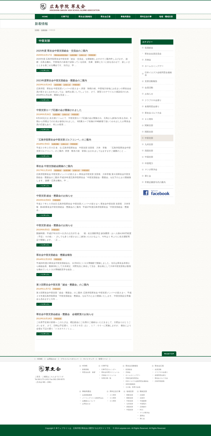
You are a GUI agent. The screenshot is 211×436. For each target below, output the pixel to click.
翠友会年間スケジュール (110, 372)
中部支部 (92, 55)
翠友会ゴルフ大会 (153, 113)
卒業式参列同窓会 (132, 378)
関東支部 (149, 125)
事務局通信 (86, 391)
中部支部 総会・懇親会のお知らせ (54, 195)
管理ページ (103, 359)
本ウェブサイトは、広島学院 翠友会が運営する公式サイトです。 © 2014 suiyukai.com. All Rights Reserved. (102, 428)
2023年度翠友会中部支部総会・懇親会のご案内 (61, 80)
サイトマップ (88, 359)
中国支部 (149, 157)
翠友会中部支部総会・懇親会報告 (54, 255)
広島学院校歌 (160, 381)
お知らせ (83, 55)
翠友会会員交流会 (61, 55)
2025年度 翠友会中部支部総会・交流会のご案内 (62, 50)
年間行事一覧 (106, 378)
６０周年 (149, 119)
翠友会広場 (159, 366)
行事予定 (105, 366)
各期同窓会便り (152, 106)
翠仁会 (148, 176)
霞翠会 (142, 416)
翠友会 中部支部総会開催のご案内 (54, 166)
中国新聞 (143, 401)
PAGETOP (169, 354)
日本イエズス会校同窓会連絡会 (158, 73)
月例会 (148, 60)
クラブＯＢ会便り (153, 100)
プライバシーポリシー (70, 359)
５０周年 (113, 398)
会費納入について (88, 401)
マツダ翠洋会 (151, 169)
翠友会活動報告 (132, 366)
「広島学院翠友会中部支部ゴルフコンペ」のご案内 (63, 139)
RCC (141, 410)
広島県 (142, 395)
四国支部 (149, 150)
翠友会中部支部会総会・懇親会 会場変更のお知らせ (65, 314)
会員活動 (73, 55)
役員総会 (57, 170)
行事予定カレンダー (108, 369)
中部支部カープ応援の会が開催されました (59, 110)
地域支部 (130, 391)
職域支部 (143, 391)
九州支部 (149, 144)
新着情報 (85, 369)
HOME (40, 359)
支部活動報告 (151, 81)
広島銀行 (143, 407)
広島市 (142, 398)
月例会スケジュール (108, 375)
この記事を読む (44, 70)
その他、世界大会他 (133, 387)
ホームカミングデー (154, 66)
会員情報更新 (87, 395)
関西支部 (149, 132)
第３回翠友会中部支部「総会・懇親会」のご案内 (62, 284)
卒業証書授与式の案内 (155, 182)
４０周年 (113, 395)
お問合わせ (51, 359)
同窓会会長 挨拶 (88, 372)
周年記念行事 (115, 391)
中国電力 (149, 163)
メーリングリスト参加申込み (92, 398)
